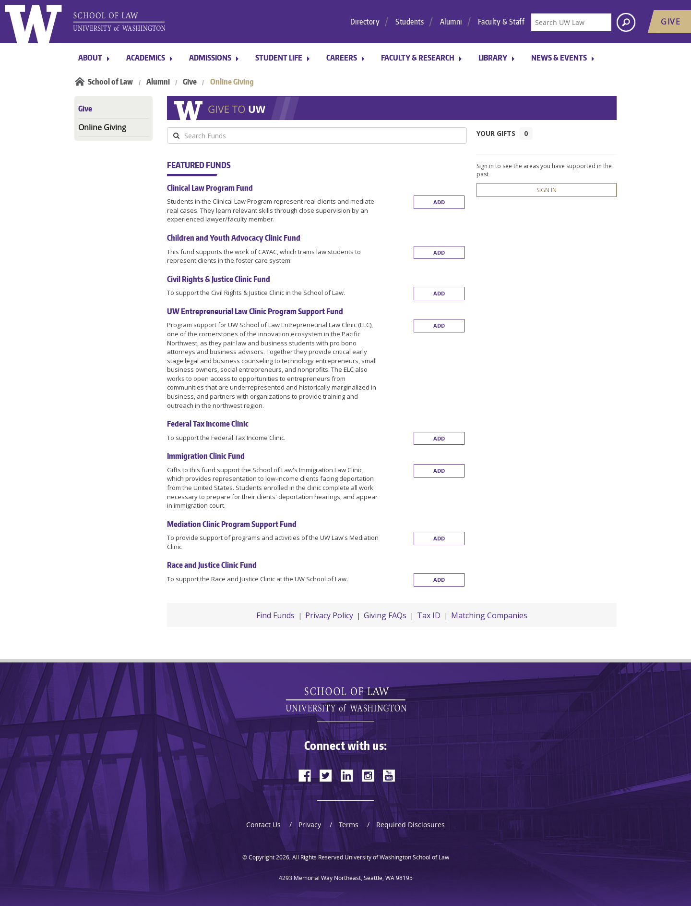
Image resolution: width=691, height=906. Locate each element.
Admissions (210, 57)
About (90, 57)
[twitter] (326, 775)
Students (409, 21)
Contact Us (263, 824)
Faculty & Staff (501, 21)
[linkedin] (347, 775)
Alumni (451, 21)
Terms (348, 824)
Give (190, 81)
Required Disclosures (410, 824)
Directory (365, 21)
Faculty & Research (417, 57)
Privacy (309, 824)
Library (492, 57)
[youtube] (389, 775)
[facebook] (304, 775)
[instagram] (368, 775)
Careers (341, 57)
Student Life (278, 57)
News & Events (559, 57)
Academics (145, 57)
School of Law (110, 81)
